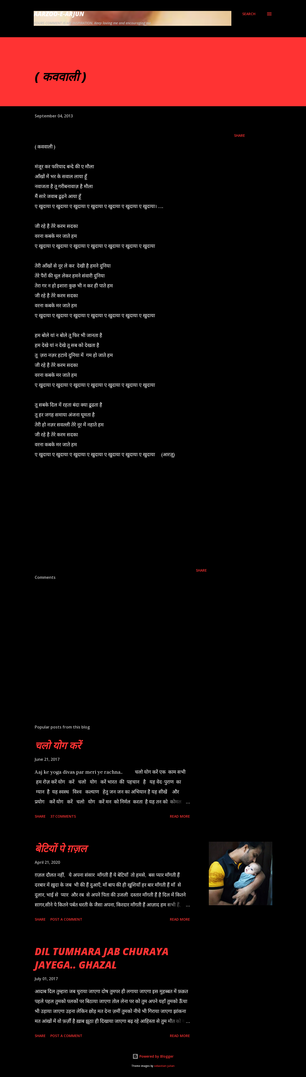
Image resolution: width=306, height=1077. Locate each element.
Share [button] (239, 135)
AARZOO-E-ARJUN (59, 14)
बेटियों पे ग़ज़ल (61, 848)
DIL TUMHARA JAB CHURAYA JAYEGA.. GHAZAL (102, 957)
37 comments (63, 816)
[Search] (248, 14)
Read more (180, 816)
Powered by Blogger (153, 1056)
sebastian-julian (164, 1066)
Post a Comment (66, 919)
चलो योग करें (58, 745)
